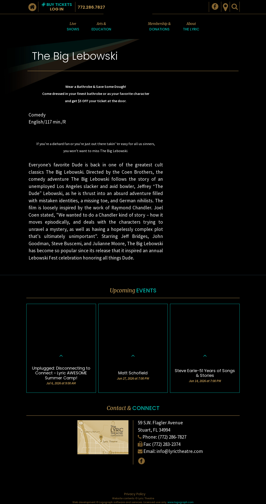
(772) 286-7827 (172, 437)
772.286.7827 (91, 7)
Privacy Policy (134, 494)
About (191, 27)
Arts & (101, 27)
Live (73, 27)
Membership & (159, 27)
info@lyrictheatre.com (180, 451)
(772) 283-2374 (166, 444)
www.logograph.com (180, 502)
